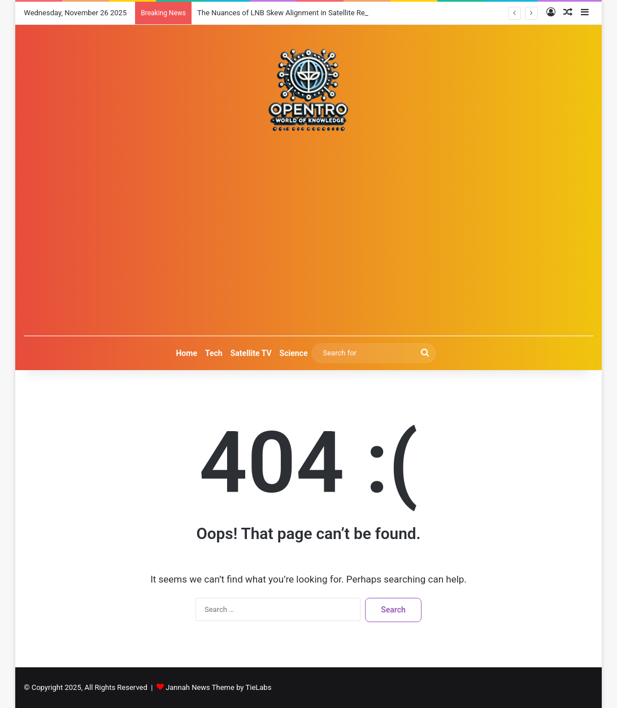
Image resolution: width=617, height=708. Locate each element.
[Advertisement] (308, 234)
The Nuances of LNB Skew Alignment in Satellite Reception (293, 12)
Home (186, 353)
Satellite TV (251, 353)
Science (294, 353)
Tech (214, 353)
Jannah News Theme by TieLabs (218, 687)
